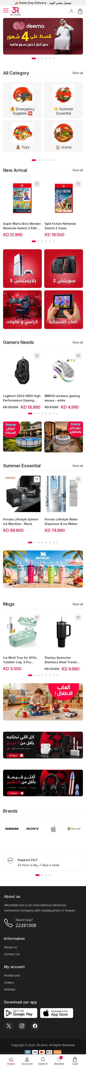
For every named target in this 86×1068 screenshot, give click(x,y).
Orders (9, 982)
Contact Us (12, 954)
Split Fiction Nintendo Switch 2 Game (60, 226)
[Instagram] (22, 1026)
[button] (34, 58)
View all (77, 73)
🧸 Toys (22, 147)
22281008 (26, 925)
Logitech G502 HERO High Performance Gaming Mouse (22, 398)
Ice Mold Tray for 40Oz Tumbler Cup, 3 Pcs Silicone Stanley (20, 660)
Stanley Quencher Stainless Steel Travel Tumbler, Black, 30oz (61, 660)
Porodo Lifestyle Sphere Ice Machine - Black (20, 522)
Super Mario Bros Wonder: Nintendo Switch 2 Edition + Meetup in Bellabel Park (22, 226)
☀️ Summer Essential (63, 111)
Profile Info (12, 975)
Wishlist (9, 989)
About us (10, 947)
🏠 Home (63, 147)
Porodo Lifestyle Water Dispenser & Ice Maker (61, 522)
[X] (9, 1026)
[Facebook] (35, 1026)
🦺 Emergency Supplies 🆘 (22, 111)
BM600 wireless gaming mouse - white (62, 398)
